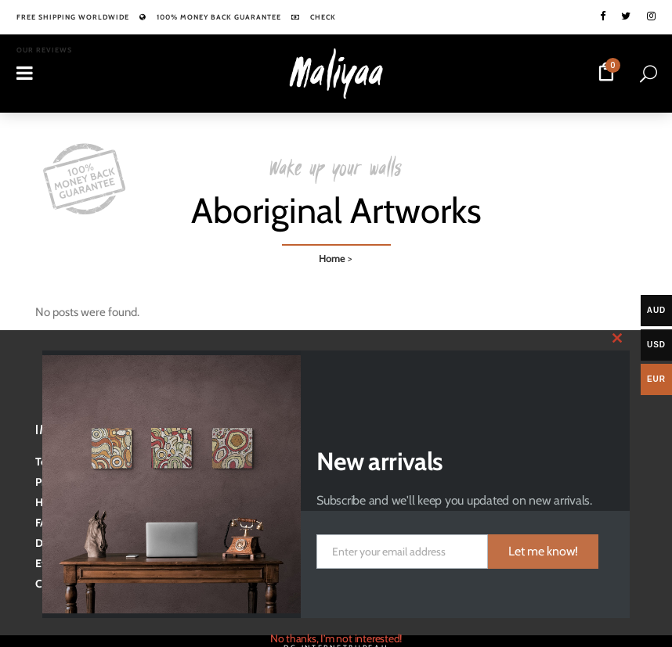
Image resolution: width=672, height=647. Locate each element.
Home (332, 255)
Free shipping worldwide (72, 17)
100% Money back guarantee (219, 17)
